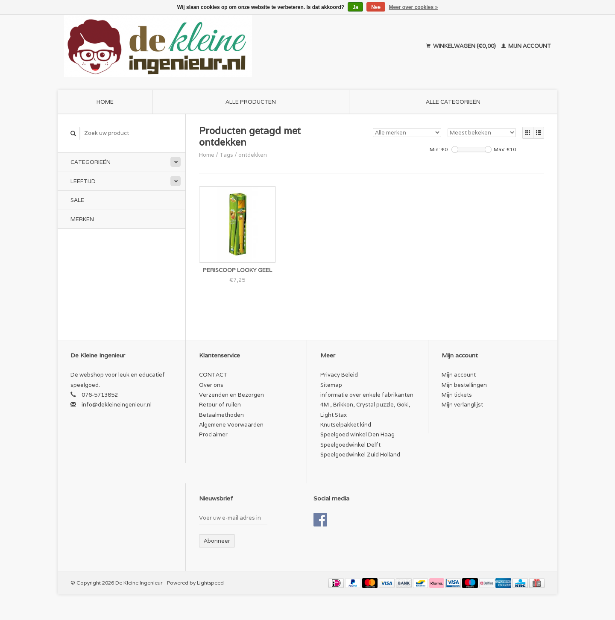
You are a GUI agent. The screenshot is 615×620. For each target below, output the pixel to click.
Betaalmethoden (221, 414)
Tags (226, 154)
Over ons (211, 385)
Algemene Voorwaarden (231, 424)
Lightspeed (210, 582)
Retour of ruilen (220, 404)
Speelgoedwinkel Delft (350, 444)
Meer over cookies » (413, 7)
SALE (77, 200)
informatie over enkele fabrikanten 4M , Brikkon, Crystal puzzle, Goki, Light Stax (366, 404)
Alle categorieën (453, 101)
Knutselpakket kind (345, 424)
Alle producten (251, 101)
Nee (376, 7)
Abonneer (217, 540)
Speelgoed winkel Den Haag (357, 434)
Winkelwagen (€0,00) (461, 46)
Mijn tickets (457, 394)
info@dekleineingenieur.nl (117, 404)
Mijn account (526, 46)
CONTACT (213, 374)
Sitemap (331, 385)
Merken (82, 219)
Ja (355, 7)
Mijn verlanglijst (462, 404)
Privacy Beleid (339, 374)
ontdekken (252, 154)
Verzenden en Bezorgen (231, 394)
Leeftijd (83, 181)
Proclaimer (213, 434)
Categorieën (90, 162)
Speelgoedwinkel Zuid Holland (360, 454)
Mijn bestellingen (464, 385)
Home (105, 101)
